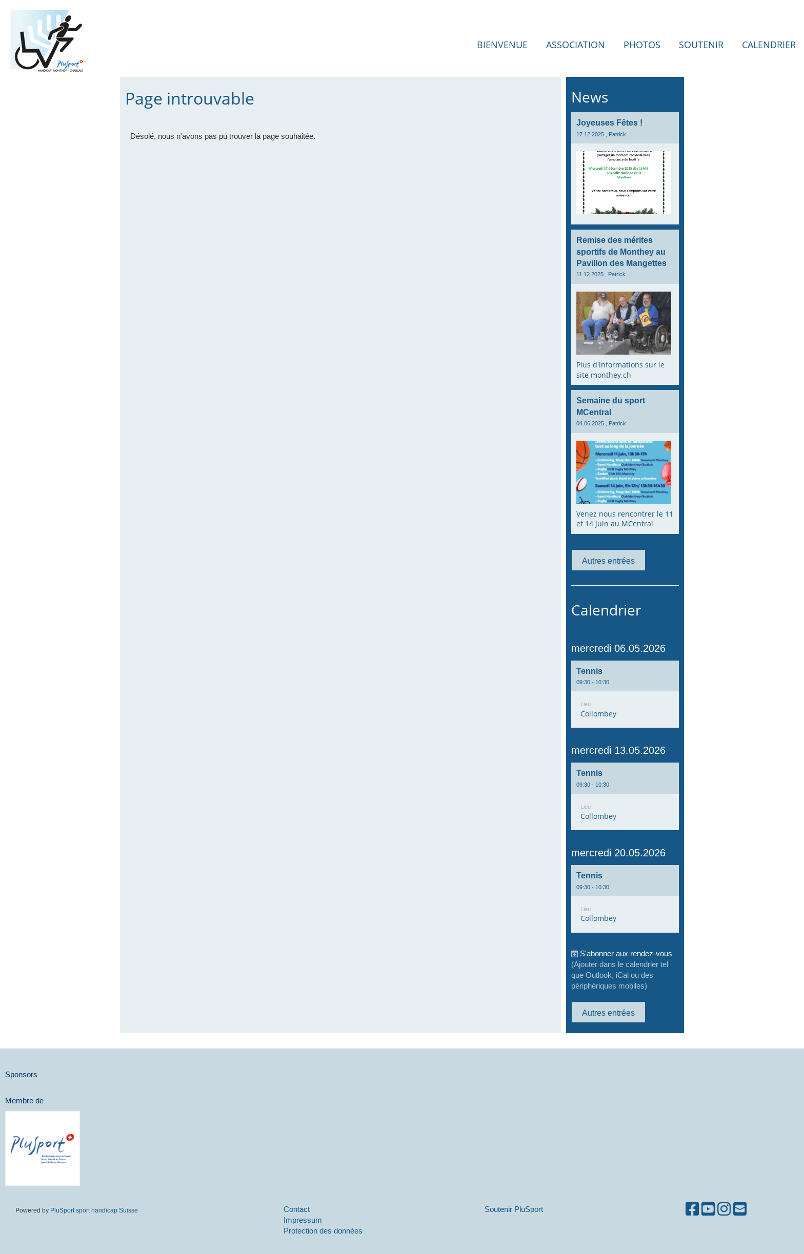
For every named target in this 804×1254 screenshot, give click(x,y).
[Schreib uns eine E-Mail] (740, 1209)
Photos (642, 44)
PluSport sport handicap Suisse (93, 1210)
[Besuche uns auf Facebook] (692, 1209)
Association (575, 44)
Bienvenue (502, 44)
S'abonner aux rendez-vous (626, 953)
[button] (625, 694)
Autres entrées (608, 560)
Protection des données (323, 1230)
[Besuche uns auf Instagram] (724, 1209)
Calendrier (769, 44)
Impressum (303, 1220)
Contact (297, 1209)
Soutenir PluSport (514, 1209)
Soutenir (701, 44)
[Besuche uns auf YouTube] (708, 1209)
